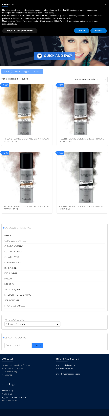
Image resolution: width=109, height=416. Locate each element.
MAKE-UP (8, 278)
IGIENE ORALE (10, 273)
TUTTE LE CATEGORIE (14, 319)
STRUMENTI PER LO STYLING (17, 294)
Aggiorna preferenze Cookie (14, 397)
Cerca (38, 345)
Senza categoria (12, 289)
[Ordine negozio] (90, 79)
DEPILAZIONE (10, 267)
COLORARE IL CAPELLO (15, 240)
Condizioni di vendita (65, 365)
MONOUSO (9, 284)
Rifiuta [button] (82, 30)
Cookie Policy (8, 394)
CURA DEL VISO (11, 257)
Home (6, 71)
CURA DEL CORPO (13, 251)
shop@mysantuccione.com (68, 374)
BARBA (7, 235)
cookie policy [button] (48, 13)
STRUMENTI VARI (12, 300)
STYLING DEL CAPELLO (14, 305)
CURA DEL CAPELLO (13, 246)
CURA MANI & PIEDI (13, 262)
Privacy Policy (7, 391)
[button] (105, 4)
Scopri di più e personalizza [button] (20, 30)
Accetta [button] (98, 30)
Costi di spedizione (64, 368)
